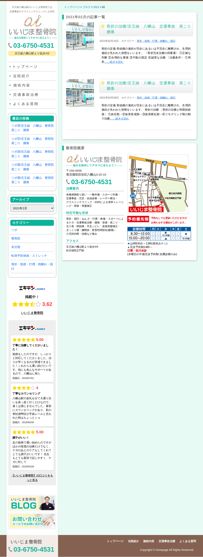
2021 (96, 7)
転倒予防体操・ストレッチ (29, 255)
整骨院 (15, 238)
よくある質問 (31, 103)
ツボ (14, 230)
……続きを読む (114, 61)
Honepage (161, 549)
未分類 (15, 247)
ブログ (86, 7)
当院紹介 (31, 75)
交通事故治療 (31, 94)
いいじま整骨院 (26, 541)
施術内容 (31, 85)
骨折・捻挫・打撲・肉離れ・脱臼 (156, 40)
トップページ (31, 66)
